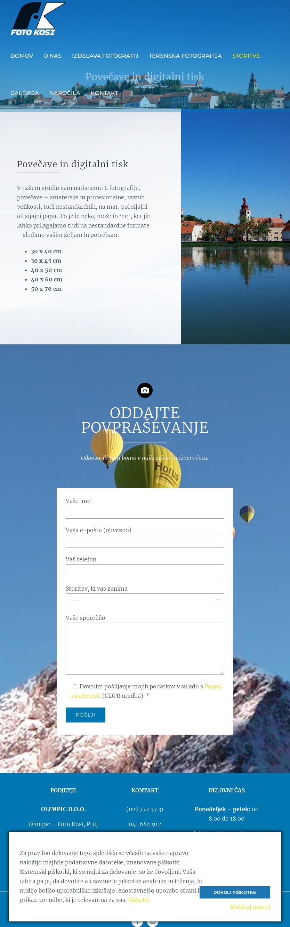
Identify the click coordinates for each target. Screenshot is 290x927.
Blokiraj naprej (250, 906)
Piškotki (139, 899)
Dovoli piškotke (235, 892)
